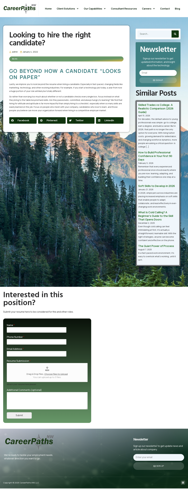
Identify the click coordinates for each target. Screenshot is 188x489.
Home (48, 8)
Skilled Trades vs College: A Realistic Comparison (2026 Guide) (155, 108)
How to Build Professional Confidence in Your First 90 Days (155, 156)
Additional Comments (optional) (24, 390)
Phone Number (15, 337)
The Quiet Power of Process (156, 246)
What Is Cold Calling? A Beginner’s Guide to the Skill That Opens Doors (155, 216)
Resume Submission (18, 361)
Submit (19, 415)
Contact (165, 8)
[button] (23, 120)
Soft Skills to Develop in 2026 (156, 186)
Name (11, 325)
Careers (148, 8)
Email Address (15, 349)
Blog (177, 8)
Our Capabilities (95, 8)
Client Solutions (68, 8)
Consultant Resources (124, 8)
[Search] (175, 34)
